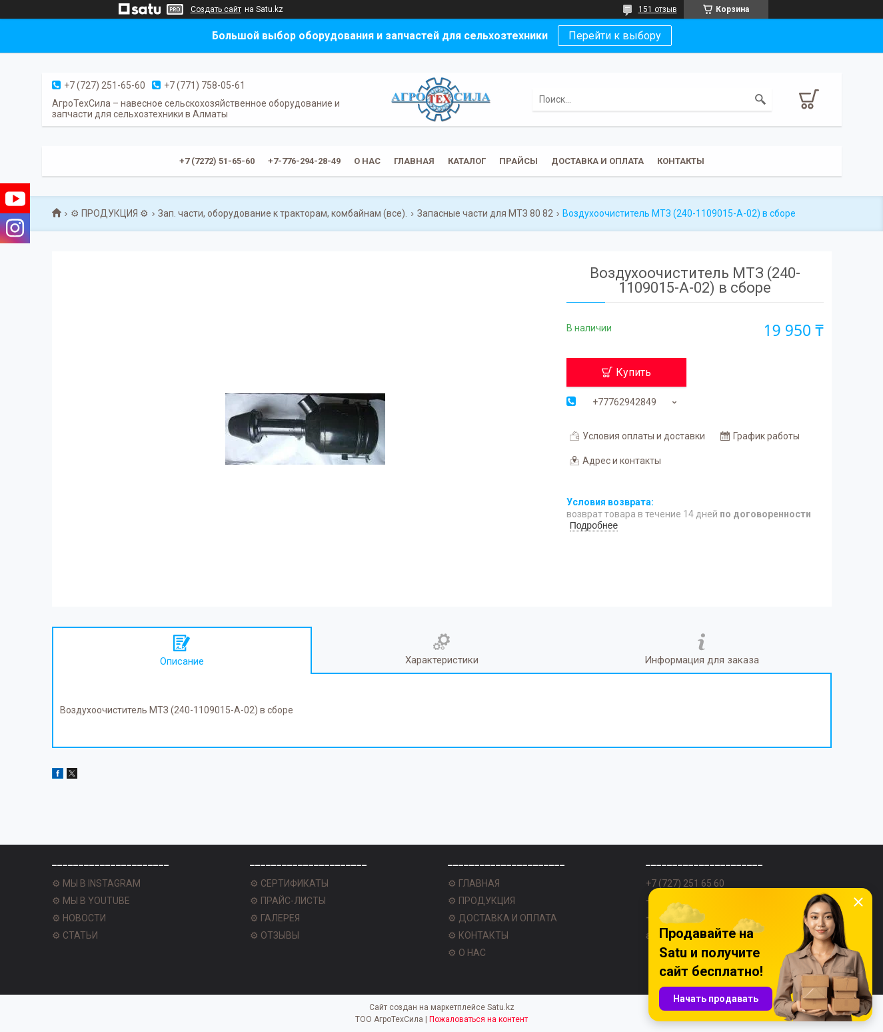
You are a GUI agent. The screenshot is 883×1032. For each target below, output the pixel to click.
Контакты (680, 161)
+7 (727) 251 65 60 (685, 883)
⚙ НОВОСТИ (79, 918)
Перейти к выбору (614, 35)
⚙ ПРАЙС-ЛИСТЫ (288, 900)
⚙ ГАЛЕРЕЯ (275, 918)
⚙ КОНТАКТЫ (478, 935)
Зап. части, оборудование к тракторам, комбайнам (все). (282, 213)
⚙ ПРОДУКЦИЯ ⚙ (110, 213)
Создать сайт (216, 9)
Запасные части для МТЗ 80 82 (485, 213)
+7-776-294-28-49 (304, 161)
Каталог (467, 161)
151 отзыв (657, 9)
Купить (633, 372)
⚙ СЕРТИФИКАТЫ (289, 883)
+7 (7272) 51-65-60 (217, 161)
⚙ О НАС (467, 952)
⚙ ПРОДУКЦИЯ (481, 900)
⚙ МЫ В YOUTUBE (91, 900)
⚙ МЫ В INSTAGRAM (96, 883)
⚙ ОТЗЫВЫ (274, 935)
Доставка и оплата (597, 161)
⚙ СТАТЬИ (75, 935)
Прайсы (518, 161)
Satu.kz (500, 1007)
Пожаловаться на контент (478, 1019)
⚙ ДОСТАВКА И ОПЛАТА (502, 918)
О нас (367, 161)
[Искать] (760, 99)
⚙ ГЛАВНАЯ (474, 883)
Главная (414, 161)
